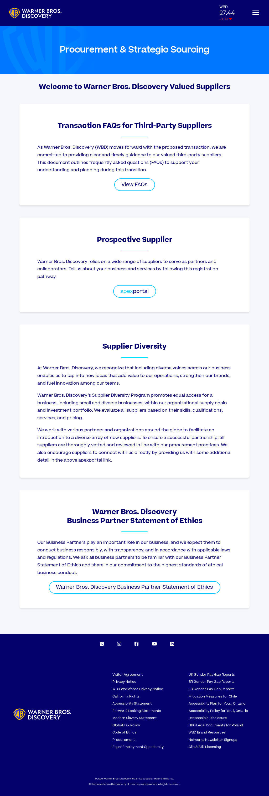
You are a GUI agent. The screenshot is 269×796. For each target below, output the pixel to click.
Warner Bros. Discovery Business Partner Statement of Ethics (134, 587)
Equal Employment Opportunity (138, 747)
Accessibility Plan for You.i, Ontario (217, 703)
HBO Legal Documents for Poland (216, 725)
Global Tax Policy (126, 725)
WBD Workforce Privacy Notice (137, 689)
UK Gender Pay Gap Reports (212, 674)
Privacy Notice (124, 681)
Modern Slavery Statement (134, 718)
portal (134, 291)
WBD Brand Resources (207, 732)
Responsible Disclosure (208, 718)
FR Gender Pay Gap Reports (212, 689)
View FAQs (134, 184)
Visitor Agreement (127, 674)
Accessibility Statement (132, 703)
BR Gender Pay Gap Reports (212, 681)
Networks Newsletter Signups (213, 739)
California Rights (125, 696)
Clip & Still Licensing (205, 747)
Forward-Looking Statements (136, 711)
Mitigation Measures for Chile (213, 696)
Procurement (123, 739)
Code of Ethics (124, 732)
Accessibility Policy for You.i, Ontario (218, 711)
